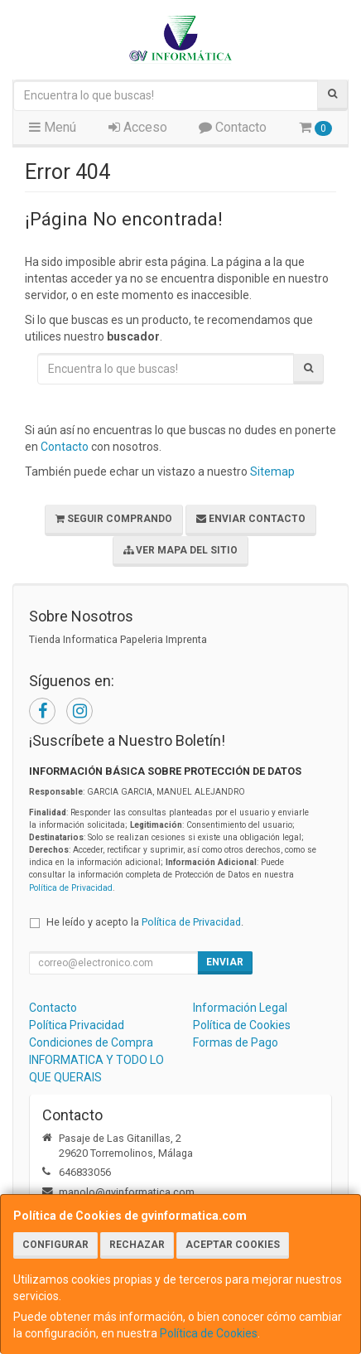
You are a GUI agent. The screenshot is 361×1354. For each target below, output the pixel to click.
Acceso (137, 127)
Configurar (55, 1244)
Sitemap (272, 471)
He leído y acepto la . (144, 922)
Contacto (233, 127)
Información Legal (240, 1007)
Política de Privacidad (71, 887)
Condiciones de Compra (91, 1042)
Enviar (224, 962)
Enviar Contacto (251, 519)
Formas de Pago (235, 1042)
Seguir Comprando (113, 519)
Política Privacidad (76, 1025)
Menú (52, 127)
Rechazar (137, 1244)
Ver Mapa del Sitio (180, 550)
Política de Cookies (209, 1333)
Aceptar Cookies (232, 1244)
